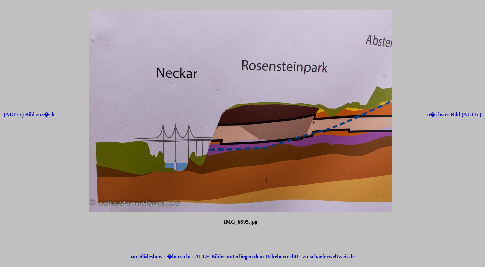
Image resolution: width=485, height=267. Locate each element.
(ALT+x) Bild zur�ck (29, 115)
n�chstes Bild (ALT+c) (454, 115)
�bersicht (179, 256)
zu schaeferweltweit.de (329, 256)
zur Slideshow (146, 256)
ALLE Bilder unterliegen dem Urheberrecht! (246, 256)
